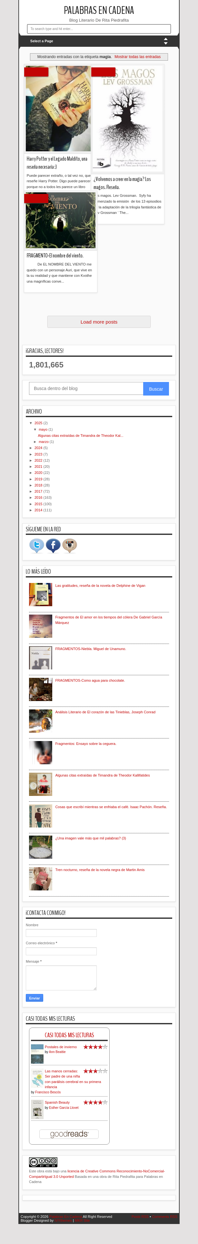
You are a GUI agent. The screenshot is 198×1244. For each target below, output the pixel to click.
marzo (44, 442)
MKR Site (82, 1220)
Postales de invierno (61, 1047)
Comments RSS (164, 1217)
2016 (39, 497)
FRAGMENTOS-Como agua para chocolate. (90, 680)
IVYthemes (63, 1220)
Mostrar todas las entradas (137, 57)
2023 (39, 454)
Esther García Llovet (63, 1107)
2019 (39, 479)
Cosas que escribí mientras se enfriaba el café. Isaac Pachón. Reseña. (111, 807)
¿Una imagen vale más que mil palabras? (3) (90, 838)
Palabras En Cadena (99, 10)
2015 (39, 504)
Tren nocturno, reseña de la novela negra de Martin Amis (99, 870)
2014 (39, 510)
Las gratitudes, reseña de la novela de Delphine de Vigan (100, 585)
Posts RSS (140, 1217)
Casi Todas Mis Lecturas (69, 1035)
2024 (39, 448)
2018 (39, 485)
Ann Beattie (57, 1052)
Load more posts (99, 322)
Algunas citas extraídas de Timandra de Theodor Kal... (80, 435)
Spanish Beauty (57, 1102)
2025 (39, 423)
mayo (43, 429)
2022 (39, 460)
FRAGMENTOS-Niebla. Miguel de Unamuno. (90, 649)
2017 (39, 491)
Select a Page (41, 41)
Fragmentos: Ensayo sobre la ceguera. (85, 744)
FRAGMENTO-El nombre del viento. (55, 188)
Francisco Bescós (48, 1092)
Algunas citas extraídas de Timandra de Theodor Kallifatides (102, 775)
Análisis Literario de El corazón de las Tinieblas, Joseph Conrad (105, 712)
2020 (39, 473)
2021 (39, 466)
